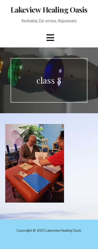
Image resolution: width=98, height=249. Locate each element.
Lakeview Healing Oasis (48, 9)
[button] (50, 37)
